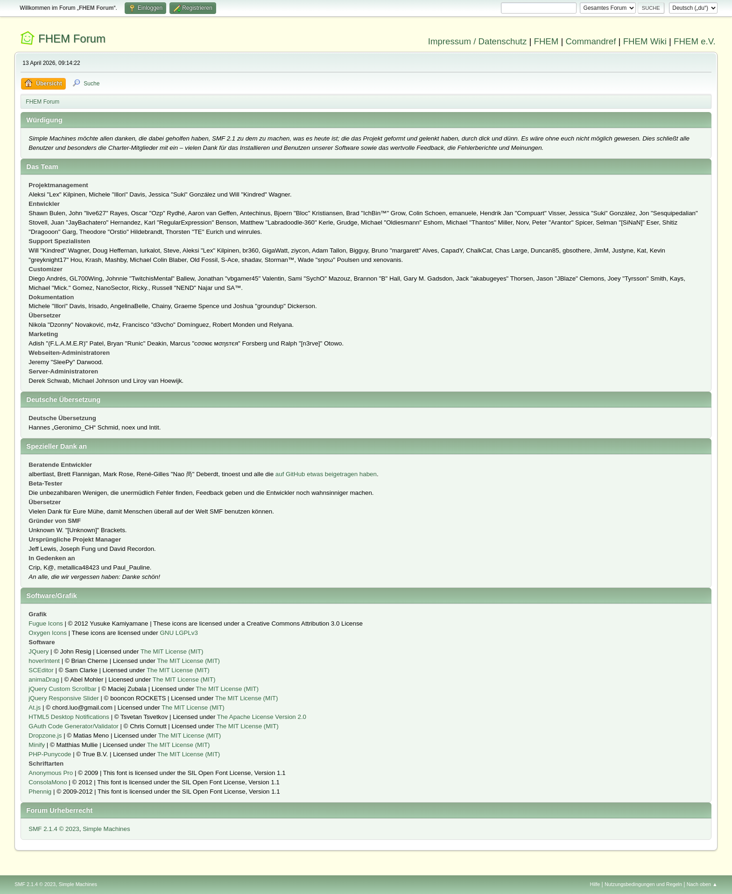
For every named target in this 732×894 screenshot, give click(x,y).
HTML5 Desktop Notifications (68, 716)
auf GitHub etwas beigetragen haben (326, 474)
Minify (36, 744)
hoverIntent (44, 660)
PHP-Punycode (49, 754)
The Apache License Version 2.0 (261, 716)
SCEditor (40, 670)
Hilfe (595, 884)
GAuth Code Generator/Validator (73, 726)
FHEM (546, 41)
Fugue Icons (45, 623)
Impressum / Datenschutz (477, 41)
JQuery (38, 651)
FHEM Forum (72, 38)
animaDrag (43, 679)
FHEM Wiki (645, 41)
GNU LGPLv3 (178, 632)
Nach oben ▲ (702, 884)
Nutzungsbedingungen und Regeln (643, 884)
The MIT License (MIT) (172, 651)
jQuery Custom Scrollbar (62, 688)
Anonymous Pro (50, 772)
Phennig (39, 791)
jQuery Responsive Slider (63, 698)
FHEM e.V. (695, 41)
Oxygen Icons (47, 632)
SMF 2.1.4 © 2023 (53, 828)
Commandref (591, 41)
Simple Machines (106, 828)
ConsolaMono (47, 782)
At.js (34, 707)
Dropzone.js (45, 735)
